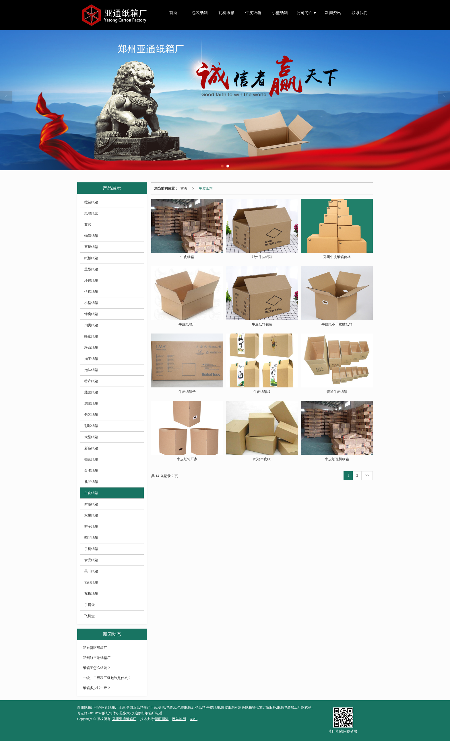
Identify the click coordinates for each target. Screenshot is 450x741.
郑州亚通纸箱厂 (124, 719)
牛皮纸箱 (253, 13)
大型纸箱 (91, 437)
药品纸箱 (91, 538)
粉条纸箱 (91, 348)
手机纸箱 (91, 549)
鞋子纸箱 (91, 526)
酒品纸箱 (91, 582)
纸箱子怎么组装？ (96, 668)
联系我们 (360, 13)
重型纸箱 (91, 269)
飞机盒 (89, 616)
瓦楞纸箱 (226, 13)
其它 (87, 225)
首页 (173, 13)
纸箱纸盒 (91, 213)
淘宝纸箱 (91, 359)
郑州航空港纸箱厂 (96, 658)
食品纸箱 (91, 560)
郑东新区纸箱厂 (95, 648)
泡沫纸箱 (91, 370)
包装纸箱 (200, 13)
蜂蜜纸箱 (91, 336)
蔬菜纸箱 (91, 392)
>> (367, 475)
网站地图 (179, 719)
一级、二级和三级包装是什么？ (107, 678)
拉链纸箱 (91, 202)
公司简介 (305, 13)
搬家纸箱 (91, 459)
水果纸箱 (91, 515)
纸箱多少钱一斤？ (96, 688)
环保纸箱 (91, 280)
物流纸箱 (91, 236)
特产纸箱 (91, 381)
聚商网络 (161, 719)
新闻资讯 (333, 13)
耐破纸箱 (91, 504)
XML (193, 719)
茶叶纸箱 (91, 571)
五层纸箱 (91, 247)
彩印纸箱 (91, 426)
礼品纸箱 (91, 482)
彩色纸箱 (91, 448)
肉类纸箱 (91, 325)
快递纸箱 (91, 292)
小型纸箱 (280, 13)
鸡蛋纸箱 (91, 403)
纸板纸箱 (91, 258)
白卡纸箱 (91, 471)
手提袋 (89, 605)
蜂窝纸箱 (91, 314)
